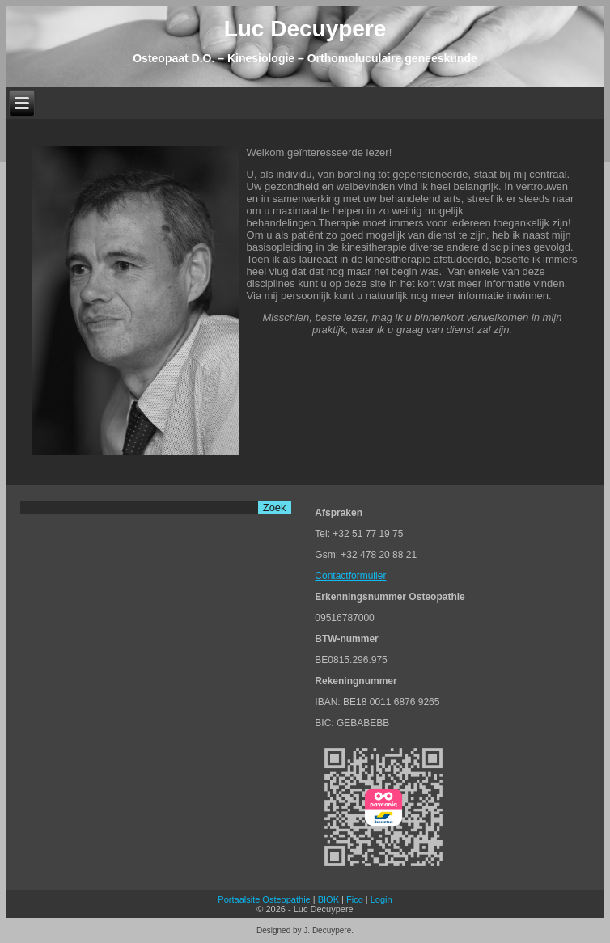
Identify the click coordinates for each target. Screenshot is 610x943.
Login (381, 899)
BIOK (328, 899)
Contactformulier (350, 575)
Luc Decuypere (305, 28)
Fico (354, 899)
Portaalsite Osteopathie (264, 899)
